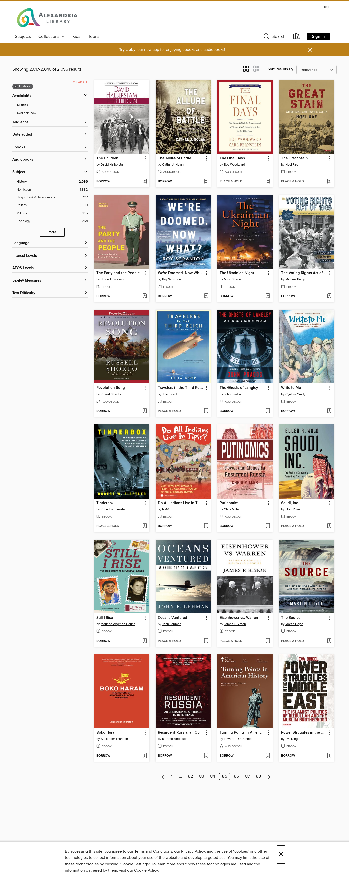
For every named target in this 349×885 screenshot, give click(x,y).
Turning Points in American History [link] (243, 732)
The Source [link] (290, 618)
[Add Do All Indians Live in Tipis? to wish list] (206, 526)
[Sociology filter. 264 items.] (52, 221)
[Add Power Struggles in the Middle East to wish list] (329, 756)
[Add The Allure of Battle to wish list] (206, 181)
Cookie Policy (146, 870)
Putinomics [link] (229, 503)
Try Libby (127, 49)
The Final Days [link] (232, 158)
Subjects (23, 36)
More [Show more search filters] (52, 232)
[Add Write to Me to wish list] (329, 411)
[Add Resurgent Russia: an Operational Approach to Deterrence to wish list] (206, 756)
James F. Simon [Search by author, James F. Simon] (235, 624)
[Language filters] (50, 243)
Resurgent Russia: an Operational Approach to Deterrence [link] (181, 732)
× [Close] (281, 854)
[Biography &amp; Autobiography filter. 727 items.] (52, 197)
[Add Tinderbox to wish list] (144, 526)
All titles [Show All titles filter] (22, 105)
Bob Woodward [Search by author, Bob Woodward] (234, 165)
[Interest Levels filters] (50, 256)
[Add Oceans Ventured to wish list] (206, 641)
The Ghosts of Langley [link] (239, 388)
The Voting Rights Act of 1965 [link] (304, 273)
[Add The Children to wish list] (144, 181)
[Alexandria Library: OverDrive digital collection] (47, 17)
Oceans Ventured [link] (172, 618)
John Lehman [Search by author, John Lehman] (171, 624)
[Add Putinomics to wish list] (268, 526)
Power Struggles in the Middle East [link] (304, 732)
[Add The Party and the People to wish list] (144, 296)
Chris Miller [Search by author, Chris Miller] (232, 509)
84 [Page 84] (212, 776)
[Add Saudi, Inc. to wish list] (329, 526)
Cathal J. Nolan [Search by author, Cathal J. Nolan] (173, 165)
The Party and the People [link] (118, 273)
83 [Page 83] (201, 776)
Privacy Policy (193, 851)
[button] (273, 37)
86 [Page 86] (236, 776)
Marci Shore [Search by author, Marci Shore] (232, 279)
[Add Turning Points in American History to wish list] (268, 756)
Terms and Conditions (153, 851)
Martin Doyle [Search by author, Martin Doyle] (294, 624)
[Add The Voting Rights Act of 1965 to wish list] (329, 296)
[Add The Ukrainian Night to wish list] (268, 296)
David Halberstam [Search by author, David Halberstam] (113, 165)
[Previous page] (163, 776)
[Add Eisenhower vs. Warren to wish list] (268, 641)
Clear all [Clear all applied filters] (80, 82)
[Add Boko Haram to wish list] (144, 756)
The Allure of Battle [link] (174, 158)
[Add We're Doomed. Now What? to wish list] (206, 296)
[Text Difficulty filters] (50, 293)
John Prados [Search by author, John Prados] (232, 394)
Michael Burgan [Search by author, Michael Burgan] (296, 279)
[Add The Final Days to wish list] (268, 181)
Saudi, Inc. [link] (290, 503)
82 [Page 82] (190, 776)
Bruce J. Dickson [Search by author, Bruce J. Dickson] (112, 279)
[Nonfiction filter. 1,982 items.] (52, 189)
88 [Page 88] (258, 776)
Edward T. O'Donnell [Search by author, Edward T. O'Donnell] (238, 739)
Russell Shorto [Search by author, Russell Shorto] (111, 394)
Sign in (318, 36)
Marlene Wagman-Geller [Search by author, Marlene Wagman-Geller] (118, 624)
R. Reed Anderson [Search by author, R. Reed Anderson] (174, 739)
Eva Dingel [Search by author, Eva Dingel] (292, 739)
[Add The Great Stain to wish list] (329, 181)
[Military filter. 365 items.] (52, 213)
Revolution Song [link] (110, 388)
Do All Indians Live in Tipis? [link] (181, 503)
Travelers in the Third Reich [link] (181, 388)
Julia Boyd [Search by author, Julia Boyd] (169, 394)
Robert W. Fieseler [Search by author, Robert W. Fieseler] (113, 509)
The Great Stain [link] (294, 158)
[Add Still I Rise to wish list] (144, 641)
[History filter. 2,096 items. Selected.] (52, 181)
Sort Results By (280, 69)
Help (326, 7)
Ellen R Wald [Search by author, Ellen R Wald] (293, 509)
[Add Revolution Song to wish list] (144, 411)
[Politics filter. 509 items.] (52, 205)
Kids (76, 36)
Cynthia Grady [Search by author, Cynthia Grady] (295, 394)
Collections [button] (51, 36)
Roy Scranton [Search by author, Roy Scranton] (171, 279)
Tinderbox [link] (104, 503)
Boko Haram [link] (106, 732)
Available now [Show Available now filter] (26, 113)
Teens (93, 36)
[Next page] (269, 776)
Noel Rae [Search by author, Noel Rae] (291, 165)
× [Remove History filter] (16, 86)
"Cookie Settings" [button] (134, 864)
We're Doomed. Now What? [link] (181, 273)
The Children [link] (107, 158)
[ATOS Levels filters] (50, 268)
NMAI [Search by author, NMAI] (166, 509)
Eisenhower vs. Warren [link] (239, 618)
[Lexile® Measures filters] (50, 281)
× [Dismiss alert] (310, 50)
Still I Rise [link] (104, 618)
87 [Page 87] (247, 776)
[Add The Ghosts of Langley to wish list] (268, 411)
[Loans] (296, 37)
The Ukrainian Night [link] (237, 273)
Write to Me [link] (291, 388)
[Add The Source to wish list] (329, 641)
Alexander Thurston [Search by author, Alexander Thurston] (114, 739)
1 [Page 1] (172, 776)
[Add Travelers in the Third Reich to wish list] (206, 411)
